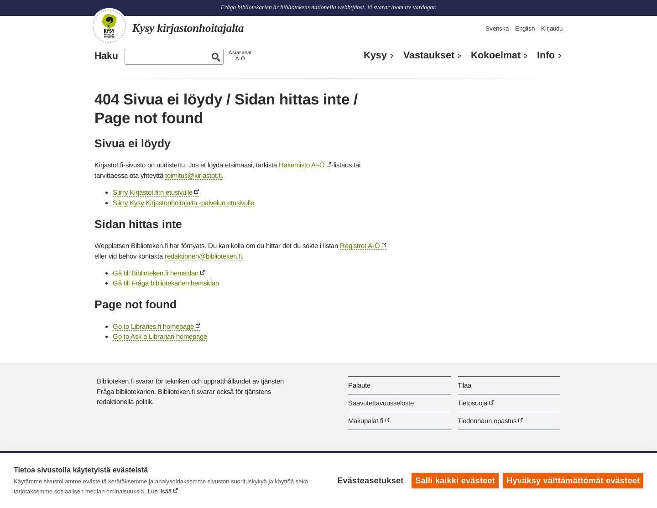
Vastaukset (428, 55)
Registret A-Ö (360, 245)
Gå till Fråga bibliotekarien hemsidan (166, 283)
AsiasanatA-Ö (240, 55)
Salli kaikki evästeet (455, 480)
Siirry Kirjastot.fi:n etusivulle (153, 192)
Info (546, 55)
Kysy (375, 55)
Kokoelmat (496, 55)
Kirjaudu (552, 28)
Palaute (359, 385)
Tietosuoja (472, 403)
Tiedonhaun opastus (487, 421)
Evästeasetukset (370, 480)
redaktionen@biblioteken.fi (203, 256)
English (525, 28)
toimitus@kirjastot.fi (193, 175)
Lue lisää (160, 491)
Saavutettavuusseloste (381, 403)
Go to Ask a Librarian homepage (160, 336)
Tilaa (464, 385)
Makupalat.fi (365, 421)
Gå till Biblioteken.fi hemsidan (155, 273)
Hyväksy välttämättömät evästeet (573, 480)
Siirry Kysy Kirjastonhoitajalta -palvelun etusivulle (183, 203)
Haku (106, 55)
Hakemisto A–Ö (302, 165)
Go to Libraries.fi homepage (153, 326)
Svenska (497, 28)
